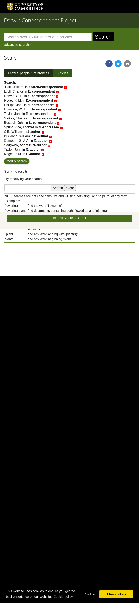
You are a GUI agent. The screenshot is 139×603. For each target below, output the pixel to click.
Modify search (17, 161)
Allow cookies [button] (116, 594)
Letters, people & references (28, 73)
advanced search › (17, 44)
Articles (62, 73)
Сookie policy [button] (63, 596)
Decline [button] (89, 594)
